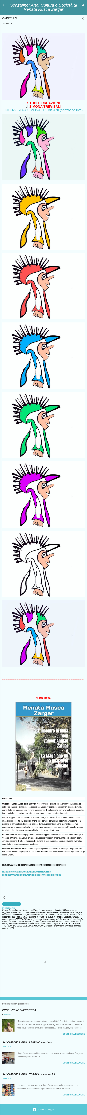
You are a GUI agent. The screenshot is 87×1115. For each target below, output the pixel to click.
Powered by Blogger (43, 1110)
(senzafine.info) (71, 110)
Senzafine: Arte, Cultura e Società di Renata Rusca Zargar (43, 7)
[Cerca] (83, 5)
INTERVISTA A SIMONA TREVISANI (31, 110)
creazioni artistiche (11, 904)
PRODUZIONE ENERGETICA (19, 1010)
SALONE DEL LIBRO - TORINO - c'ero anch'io (29, 1074)
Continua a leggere (74, 1034)
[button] (83, 19)
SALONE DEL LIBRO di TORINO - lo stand (27, 1042)
